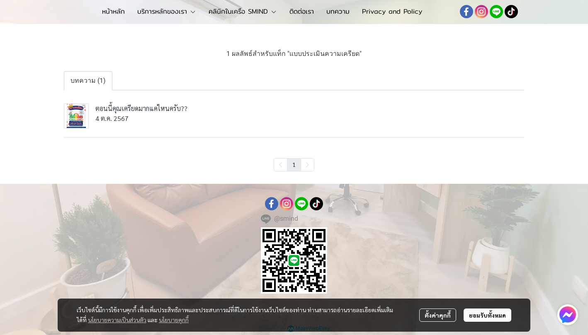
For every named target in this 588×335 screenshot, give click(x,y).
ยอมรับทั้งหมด (487, 315)
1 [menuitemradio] (294, 164)
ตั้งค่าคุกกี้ (438, 315)
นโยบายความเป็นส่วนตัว (117, 319)
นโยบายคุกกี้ (174, 319)
